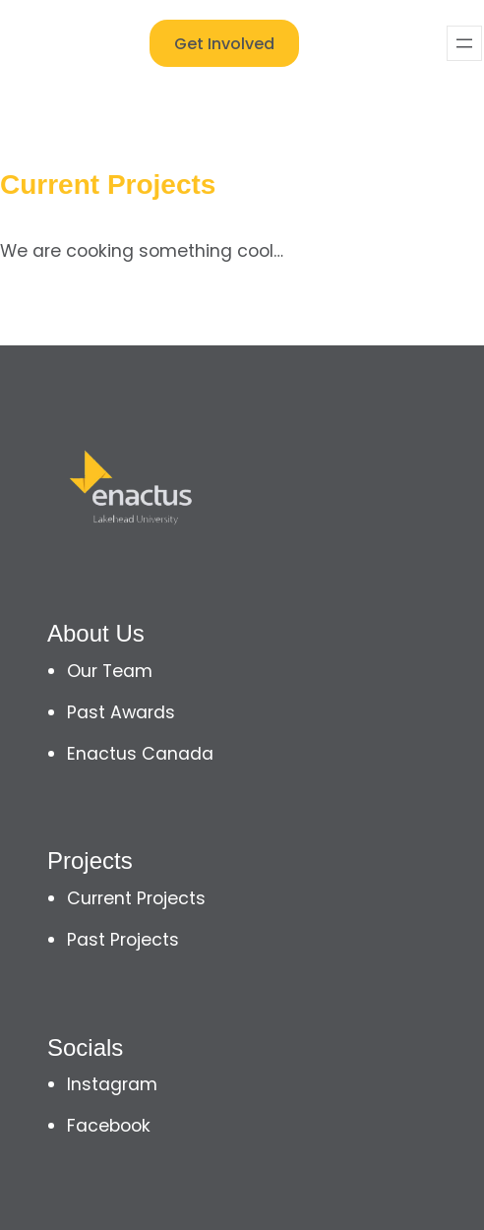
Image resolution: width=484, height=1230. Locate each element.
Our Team (109, 671)
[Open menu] (464, 43)
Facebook (109, 1126)
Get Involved (224, 43)
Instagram (112, 1084)
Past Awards (121, 712)
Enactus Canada (140, 754)
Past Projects (123, 940)
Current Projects (136, 898)
